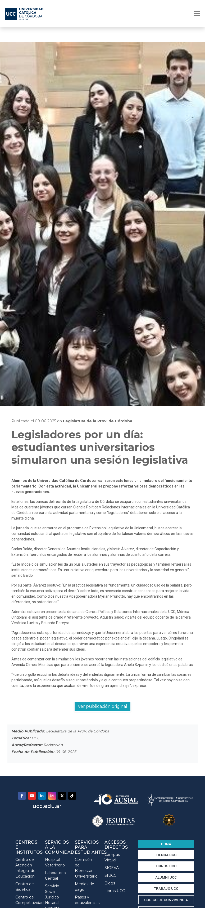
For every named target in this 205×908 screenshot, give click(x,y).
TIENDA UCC (166, 855)
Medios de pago (84, 887)
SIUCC (110, 875)
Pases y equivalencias (86, 900)
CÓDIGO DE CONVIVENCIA (166, 900)
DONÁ (166, 844)
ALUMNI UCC (166, 877)
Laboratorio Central (55, 875)
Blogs (109, 883)
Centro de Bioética (24, 887)
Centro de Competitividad (26, 900)
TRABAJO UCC (166, 888)
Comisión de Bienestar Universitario (86, 868)
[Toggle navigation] (195, 13)
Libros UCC (114, 890)
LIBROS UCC (166, 866)
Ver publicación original (102, 706)
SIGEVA (111, 867)
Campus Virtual (112, 857)
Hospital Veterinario (55, 862)
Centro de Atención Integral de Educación (25, 868)
